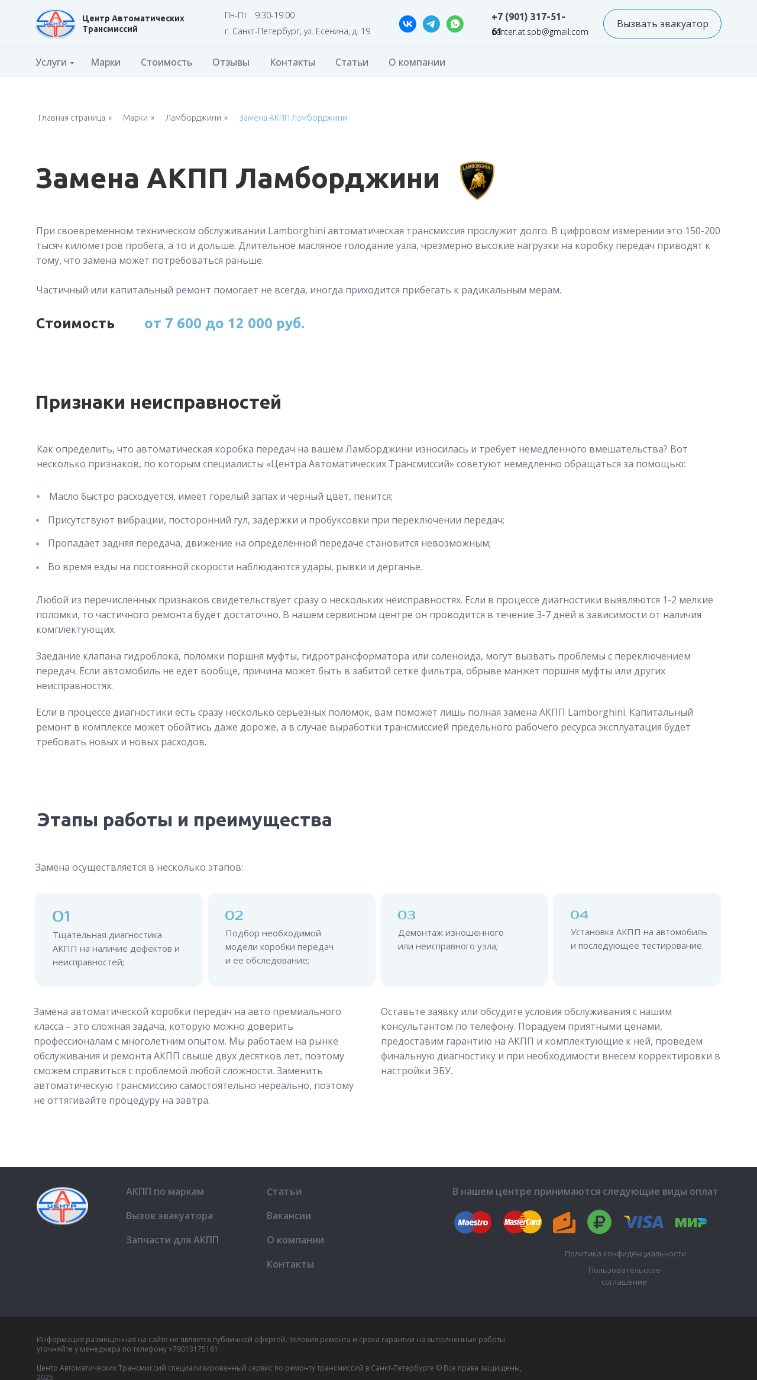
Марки (105, 62)
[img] (55, 23)
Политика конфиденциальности (625, 1253)
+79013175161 (193, 1349)
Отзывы (231, 62)
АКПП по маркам (165, 1191)
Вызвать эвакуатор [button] (663, 23)
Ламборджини (193, 117)
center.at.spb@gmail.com (539, 31)
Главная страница (71, 117)
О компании (417, 62)
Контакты (292, 62)
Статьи (351, 62)
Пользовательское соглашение (624, 1276)
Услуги (51, 62)
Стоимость (166, 62)
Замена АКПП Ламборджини (293, 117)
